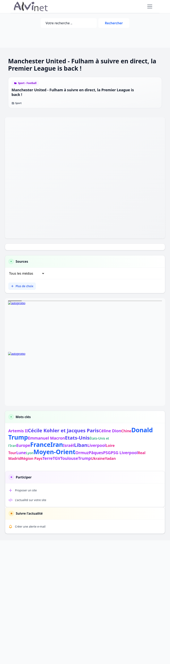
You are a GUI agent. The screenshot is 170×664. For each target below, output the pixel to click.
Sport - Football (27, 83)
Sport (17, 103)
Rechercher (114, 23)
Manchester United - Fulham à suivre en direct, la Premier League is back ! (73, 92)
